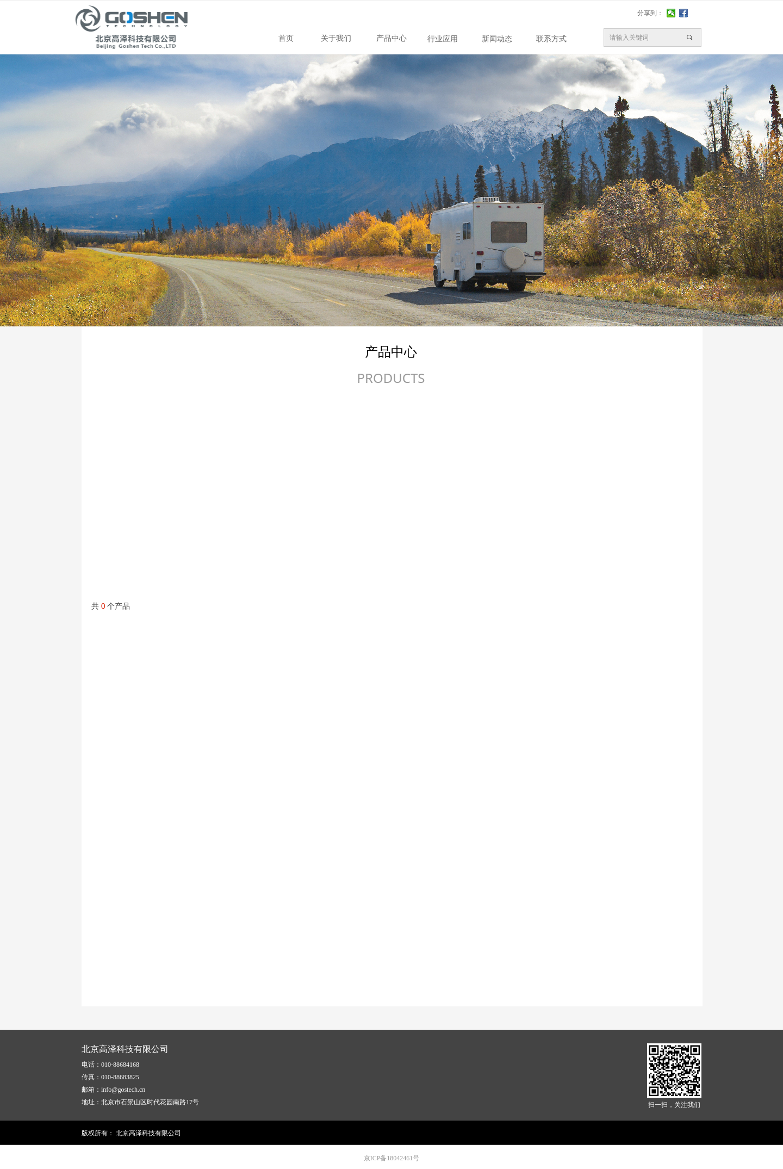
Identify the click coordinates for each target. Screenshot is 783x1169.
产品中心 (391, 38)
